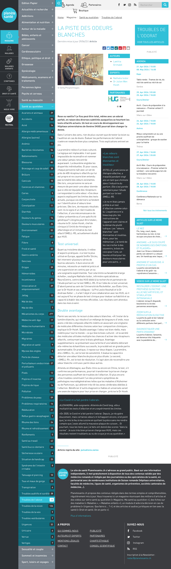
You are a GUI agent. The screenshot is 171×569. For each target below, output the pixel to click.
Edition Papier (30, 3)
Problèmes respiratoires (34, 403)
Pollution (26, 391)
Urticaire (26, 530)
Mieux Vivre (9, 109)
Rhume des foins (30, 422)
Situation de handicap (33, 459)
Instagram (135, 542)
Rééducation (28, 409)
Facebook (134, 530)
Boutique (83, 10)
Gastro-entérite (30, 254)
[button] (104, 48)
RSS (132, 548)
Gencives (26, 261)
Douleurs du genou (31, 217)
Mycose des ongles (31, 350)
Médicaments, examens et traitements (36, 79)
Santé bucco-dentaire (33, 446)
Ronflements (28, 434)
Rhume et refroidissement (35, 428)
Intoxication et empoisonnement (31, 287)
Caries (25, 193)
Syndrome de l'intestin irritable (33, 467)
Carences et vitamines (33, 186)
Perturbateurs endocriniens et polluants (36, 365)
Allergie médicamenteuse (35, 131)
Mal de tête (27, 307)
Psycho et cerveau (32, 93)
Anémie (26, 143)
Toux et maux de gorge (33, 481)
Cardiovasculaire (31, 51)
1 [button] (118, 106)
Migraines (27, 338)
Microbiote (27, 332)
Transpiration (29, 487)
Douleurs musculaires (33, 224)
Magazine (9, 41)
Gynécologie (28, 70)
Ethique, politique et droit (36, 57)
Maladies (9, 53)
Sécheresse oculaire (32, 453)
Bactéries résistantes (33, 149)
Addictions (27, 15)
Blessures (27, 162)
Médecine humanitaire (33, 326)
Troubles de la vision (32, 505)
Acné (24, 125)
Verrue (25, 536)
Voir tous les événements (155, 210)
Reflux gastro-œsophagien (35, 416)
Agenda (69, 4)
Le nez (140, 228)
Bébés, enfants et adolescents (31, 37)
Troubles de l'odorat (32, 499)
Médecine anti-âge (31, 320)
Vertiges (26, 542)
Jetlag (25, 295)
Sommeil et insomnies (34, 555)
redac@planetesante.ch (139, 558)
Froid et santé (29, 248)
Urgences (27, 524)
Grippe (25, 267)
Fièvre (25, 242)
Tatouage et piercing (32, 474)
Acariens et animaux (32, 112)
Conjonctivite (28, 199)
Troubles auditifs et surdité (36, 493)
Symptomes (9, 81)
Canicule (26, 180)
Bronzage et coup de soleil (35, 168)
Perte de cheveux (30, 357)
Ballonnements (29, 156)
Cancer (26, 45)
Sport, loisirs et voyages (35, 561)
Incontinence (28, 279)
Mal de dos (27, 301)
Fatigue (25, 236)
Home (61, 17)
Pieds (25, 372)
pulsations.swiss (90, 449)
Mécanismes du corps (33, 313)
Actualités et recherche (35, 9)
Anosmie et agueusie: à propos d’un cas (150, 263)
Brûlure (26, 174)
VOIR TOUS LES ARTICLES (150, 42)
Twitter (133, 536)
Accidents (27, 119)
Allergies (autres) (31, 137)
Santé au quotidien (32, 106)
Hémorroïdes (28, 273)
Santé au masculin (32, 100)
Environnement (29, 230)
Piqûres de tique (30, 385)
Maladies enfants (9, 67)
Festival (9, 125)
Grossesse (27, 64)
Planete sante (9, 15)
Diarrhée (26, 211)
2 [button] (120, 106)
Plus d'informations (81, 515)
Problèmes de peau (31, 397)
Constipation (28, 205)
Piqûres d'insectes (31, 378)
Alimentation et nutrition (36, 22)
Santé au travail (30, 440)
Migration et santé (31, 344)
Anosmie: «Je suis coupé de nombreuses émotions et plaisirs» (152, 245)
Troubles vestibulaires (33, 518)
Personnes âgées (31, 87)
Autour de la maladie (33, 28)
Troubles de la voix (31, 512)
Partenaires (94, 4)
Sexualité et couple (32, 549)
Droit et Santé (9, 93)
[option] (119, 99)
